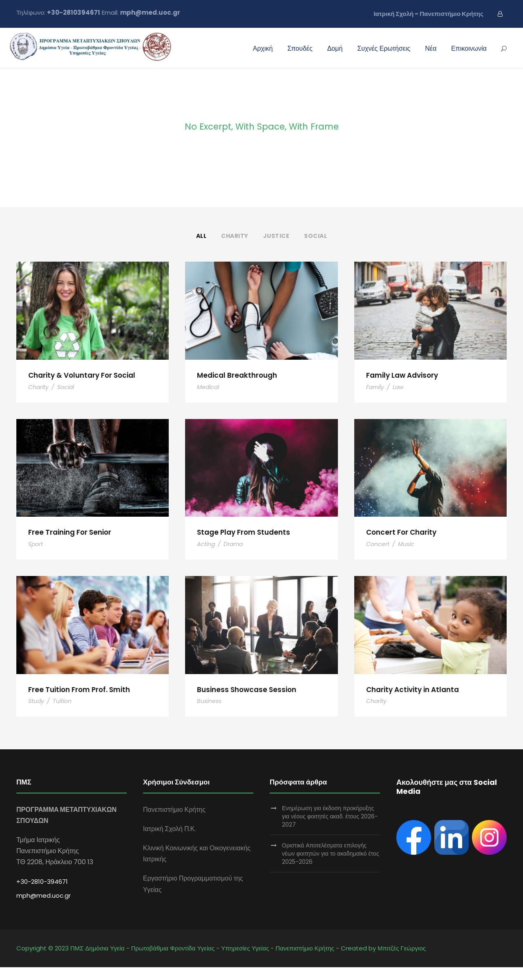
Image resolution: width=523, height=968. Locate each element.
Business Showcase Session (246, 690)
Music (406, 544)
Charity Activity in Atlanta (412, 690)
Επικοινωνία (469, 48)
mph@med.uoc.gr (43, 896)
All (201, 236)
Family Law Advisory (402, 375)
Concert (377, 544)
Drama (233, 544)
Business (209, 702)
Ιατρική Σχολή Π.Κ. (169, 829)
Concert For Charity (401, 533)
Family (375, 387)
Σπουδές (299, 48)
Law (398, 387)
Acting (206, 544)
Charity (234, 236)
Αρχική (263, 48)
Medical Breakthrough (237, 375)
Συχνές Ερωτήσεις (383, 48)
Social (315, 236)
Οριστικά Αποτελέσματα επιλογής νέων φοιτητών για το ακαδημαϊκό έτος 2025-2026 (330, 854)
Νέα (430, 48)
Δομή (335, 48)
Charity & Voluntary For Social (81, 375)
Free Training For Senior (69, 533)
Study (36, 702)
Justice (276, 236)
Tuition (62, 702)
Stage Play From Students (243, 533)
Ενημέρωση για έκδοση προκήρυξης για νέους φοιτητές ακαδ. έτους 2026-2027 (330, 817)
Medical (208, 387)
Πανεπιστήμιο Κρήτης (174, 810)
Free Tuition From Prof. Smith (79, 690)
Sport (35, 544)
